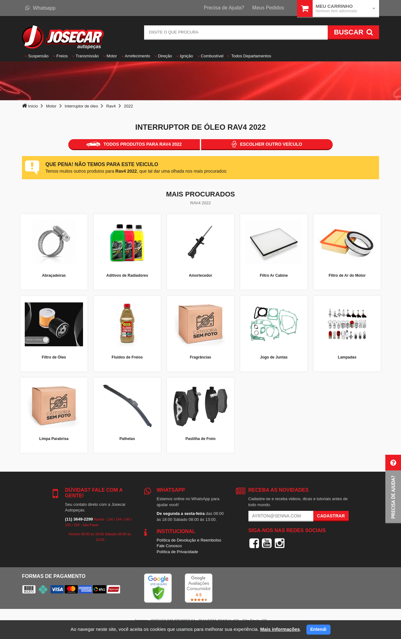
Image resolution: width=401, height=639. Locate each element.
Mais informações (280, 629)
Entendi (318, 629)
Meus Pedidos (268, 7)
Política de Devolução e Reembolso (189, 540)
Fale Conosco (169, 545)
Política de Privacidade (177, 551)
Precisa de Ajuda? (224, 7)
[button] (393, 489)
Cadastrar (331, 515)
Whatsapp (40, 8)
